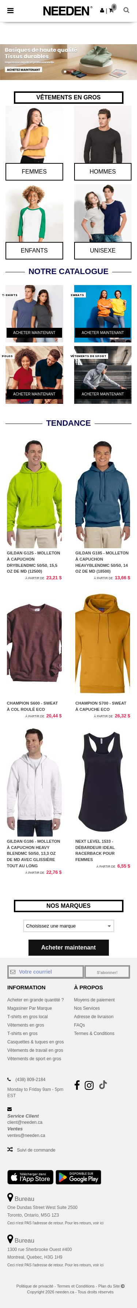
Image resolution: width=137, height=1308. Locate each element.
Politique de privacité (35, 1286)
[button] (102, 10)
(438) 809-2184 (30, 1079)
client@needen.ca (24, 1122)
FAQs (79, 1025)
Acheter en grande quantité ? (35, 999)
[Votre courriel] (45, 971)
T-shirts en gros (22, 1033)
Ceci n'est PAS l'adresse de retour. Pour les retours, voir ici (55, 1223)
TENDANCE (68, 423)
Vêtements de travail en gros (35, 1050)
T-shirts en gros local (27, 1016)
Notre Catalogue (68, 271)
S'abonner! (107, 972)
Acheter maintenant (68, 947)
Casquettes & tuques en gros (35, 1041)
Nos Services (87, 1008)
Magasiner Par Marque (29, 1008)
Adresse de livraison (94, 1016)
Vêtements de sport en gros (34, 1058)
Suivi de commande (36, 1150)
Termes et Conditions (76, 1286)
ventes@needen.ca (26, 1135)
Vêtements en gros (25, 1025)
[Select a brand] (68, 926)
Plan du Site (109, 1286)
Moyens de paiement (94, 999)
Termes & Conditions (94, 1033)
